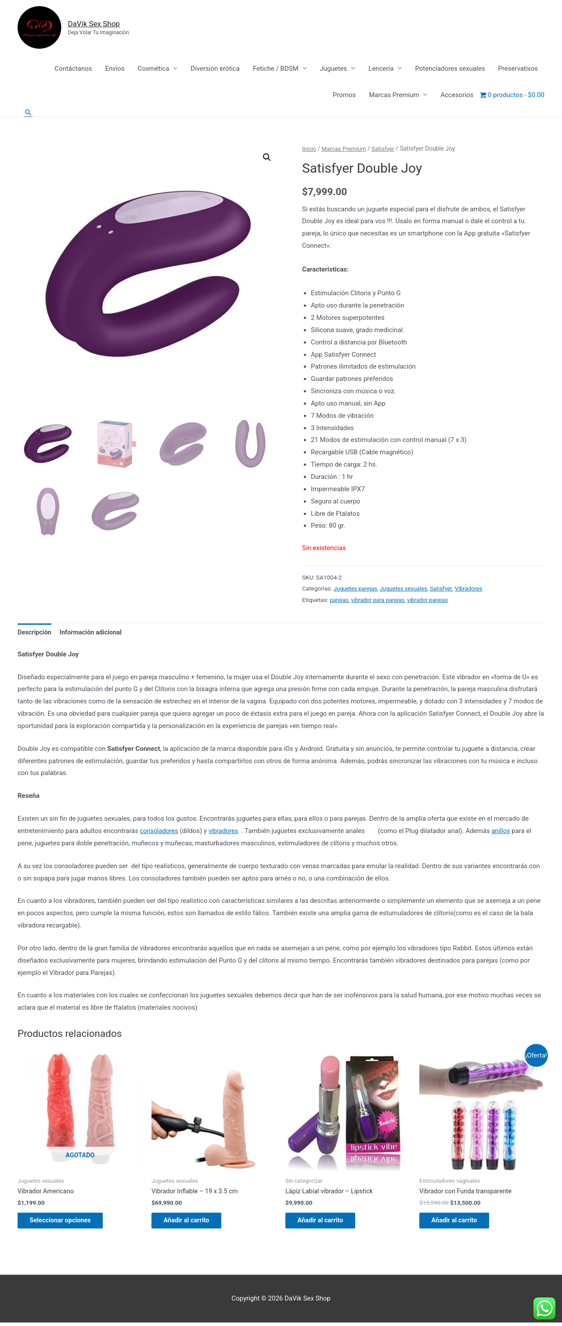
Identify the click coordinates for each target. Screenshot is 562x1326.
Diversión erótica (215, 69)
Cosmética (153, 69)
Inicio (309, 148)
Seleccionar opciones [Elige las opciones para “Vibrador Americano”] (67, 1223)
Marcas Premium (394, 95)
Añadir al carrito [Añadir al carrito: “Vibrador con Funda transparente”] (460, 1223)
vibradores (225, 832)
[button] (266, 158)
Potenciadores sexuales (450, 69)
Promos (344, 95)
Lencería (380, 69)
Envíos (114, 69)
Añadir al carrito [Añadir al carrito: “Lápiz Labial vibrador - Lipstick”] (326, 1223)
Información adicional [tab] (93, 633)
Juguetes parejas (356, 588)
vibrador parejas (431, 600)
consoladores (160, 832)
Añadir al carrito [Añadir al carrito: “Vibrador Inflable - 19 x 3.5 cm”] (192, 1223)
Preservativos (518, 69)
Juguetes (333, 69)
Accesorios (456, 95)
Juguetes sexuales (406, 588)
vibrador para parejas (379, 600)
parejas (339, 600)
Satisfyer (385, 148)
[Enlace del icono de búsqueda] (28, 113)
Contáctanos (73, 69)
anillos (503, 832)
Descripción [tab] (35, 633)
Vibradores (473, 588)
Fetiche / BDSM (276, 69)
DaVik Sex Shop (99, 24)
